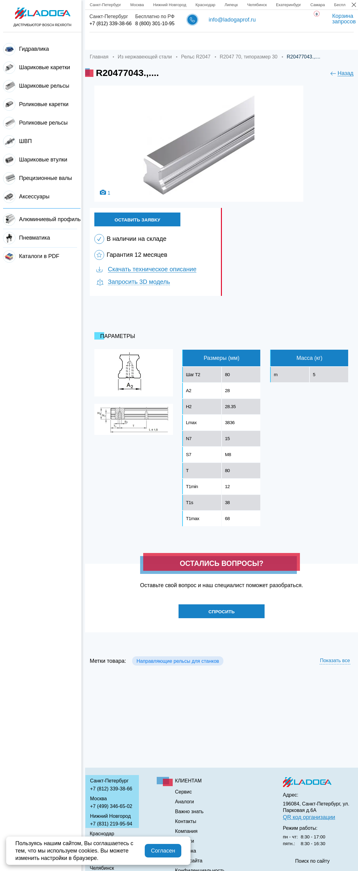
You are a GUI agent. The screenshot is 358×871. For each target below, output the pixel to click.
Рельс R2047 (195, 56)
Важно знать (277, 41)
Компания (135, 41)
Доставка (171, 41)
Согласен (163, 851)
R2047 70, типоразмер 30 (248, 56)
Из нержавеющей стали (145, 56)
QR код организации (309, 817)
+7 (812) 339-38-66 (110, 23)
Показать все (335, 663)
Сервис (205, 41)
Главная (99, 41)
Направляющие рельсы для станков (177, 664)
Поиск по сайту (312, 861)
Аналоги (238, 41)
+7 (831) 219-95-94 (111, 823)
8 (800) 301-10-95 (155, 23)
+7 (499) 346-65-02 (111, 806)
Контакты (317, 41)
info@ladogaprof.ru (232, 19)
